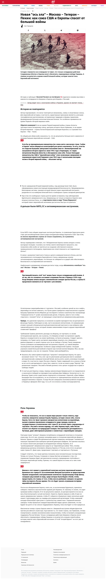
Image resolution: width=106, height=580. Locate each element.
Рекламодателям (57, 549)
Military (56, 5)
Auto (76, 5)
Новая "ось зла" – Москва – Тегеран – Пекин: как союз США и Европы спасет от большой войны (59, 8)
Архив (54, 562)
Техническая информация (60, 557)
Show (102, 5)
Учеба (48, 5)
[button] (28, 30)
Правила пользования (59, 552)
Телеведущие (24, 560)
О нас (22, 549)
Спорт (25, 5)
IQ (61, 97)
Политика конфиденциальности (61, 554)
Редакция (23, 552)
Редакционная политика (27, 554)
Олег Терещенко (28, 26)
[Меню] (3, 2)
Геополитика (16, 5)
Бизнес (41, 5)
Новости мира (30, 8)
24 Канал (23, 8)
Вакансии (23, 562)
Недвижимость (67, 5)
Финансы (84, 5)
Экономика (5, 5)
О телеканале (24, 557)
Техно (33, 5)
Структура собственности (27, 565)
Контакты (55, 560)
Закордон (94, 5)
